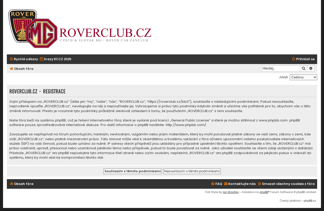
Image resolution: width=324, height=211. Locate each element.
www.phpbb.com (273, 120)
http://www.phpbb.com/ (186, 125)
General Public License (190, 120)
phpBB (264, 192)
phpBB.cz (310, 201)
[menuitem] (55, 59)
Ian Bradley (231, 192)
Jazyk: (284, 77)
